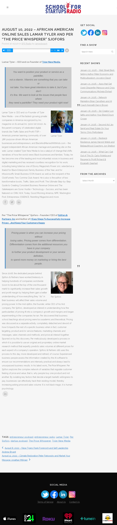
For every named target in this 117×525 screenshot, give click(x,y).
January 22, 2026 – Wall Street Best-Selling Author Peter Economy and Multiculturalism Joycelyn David (97, 74)
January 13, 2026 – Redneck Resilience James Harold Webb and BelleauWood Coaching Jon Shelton (97, 142)
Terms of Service (45, 502)
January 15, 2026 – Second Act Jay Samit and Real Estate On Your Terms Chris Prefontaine (96, 128)
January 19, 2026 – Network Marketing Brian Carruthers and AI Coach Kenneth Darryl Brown (96, 101)
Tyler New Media (51, 62)
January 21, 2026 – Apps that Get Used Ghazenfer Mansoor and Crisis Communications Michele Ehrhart (97, 88)
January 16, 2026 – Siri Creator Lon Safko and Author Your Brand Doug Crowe (97, 115)
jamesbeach (41, 44)
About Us (61, 502)
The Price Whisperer (40, 441)
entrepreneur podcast (21, 437)
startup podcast (19, 441)
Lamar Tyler (62, 437)
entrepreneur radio (44, 437)
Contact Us (74, 502)
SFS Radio (27, 44)
